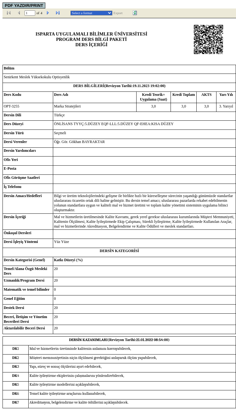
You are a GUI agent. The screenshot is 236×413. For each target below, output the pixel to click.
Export (118, 13)
